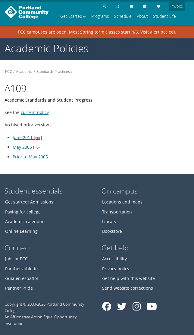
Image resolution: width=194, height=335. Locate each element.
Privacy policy (115, 269)
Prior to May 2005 (30, 157)
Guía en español (21, 278)
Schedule (123, 16)
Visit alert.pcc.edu (158, 32)
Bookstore (112, 231)
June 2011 (27, 137)
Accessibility (114, 259)
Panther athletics (22, 269)
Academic (24, 71)
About (142, 16)
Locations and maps (122, 202)
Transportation (117, 212)
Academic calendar (24, 221)
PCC (8, 71)
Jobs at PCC (16, 259)
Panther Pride (19, 288)
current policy (34, 112)
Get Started (71, 16)
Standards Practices (53, 71)
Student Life (164, 16)
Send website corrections (127, 288)
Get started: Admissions (29, 202)
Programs (100, 16)
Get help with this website (128, 278)
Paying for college (23, 212)
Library (109, 221)
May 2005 (27, 147)
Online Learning (21, 231)
